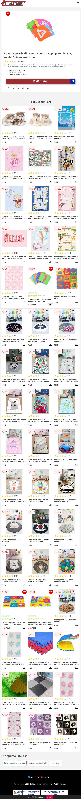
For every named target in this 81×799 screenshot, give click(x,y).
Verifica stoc (54, 81)
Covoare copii (55, 763)
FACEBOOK (33, 777)
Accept (49, 797)
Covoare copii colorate (38, 763)
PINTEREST (46, 777)
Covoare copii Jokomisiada (14, 763)
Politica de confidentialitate (41, 784)
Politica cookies (60, 784)
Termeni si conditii (21, 784)
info (24, 142)
